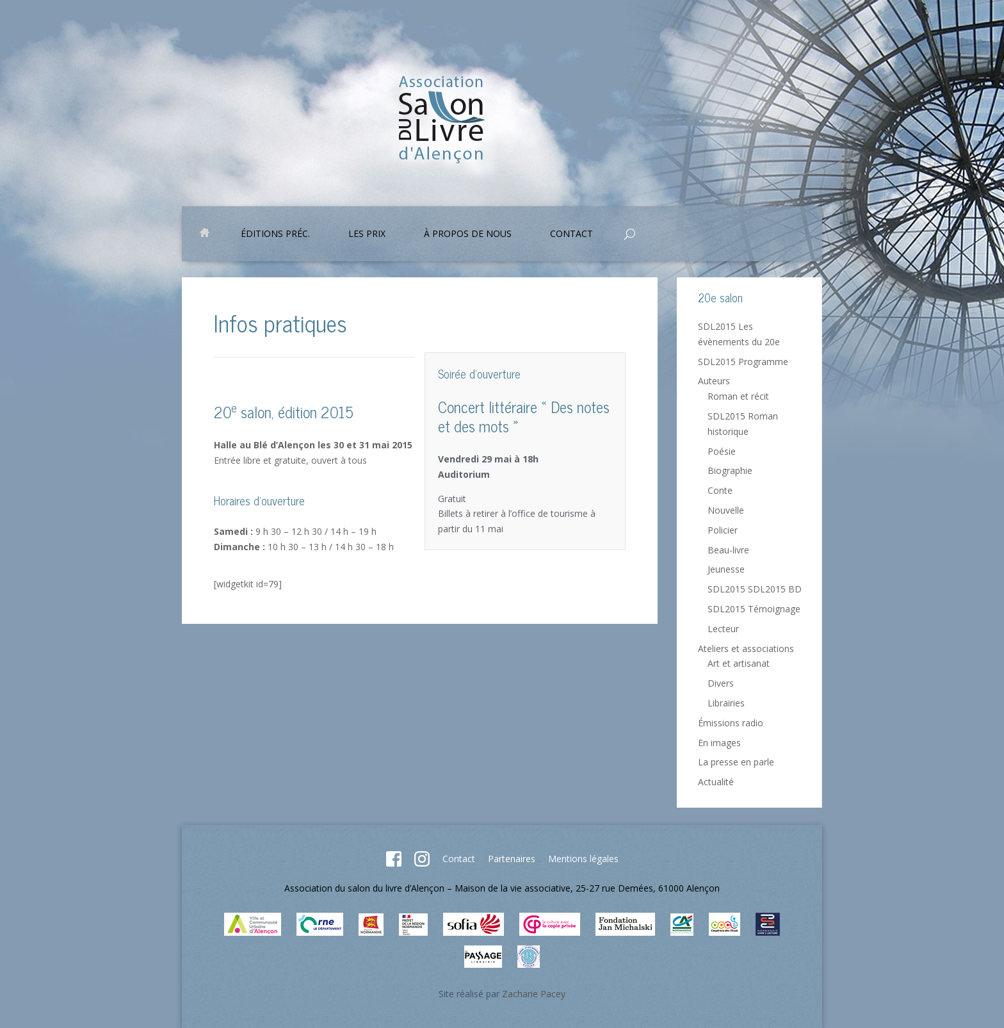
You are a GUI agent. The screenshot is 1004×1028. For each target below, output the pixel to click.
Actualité (716, 782)
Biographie (730, 470)
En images (719, 743)
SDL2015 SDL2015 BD (755, 589)
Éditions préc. (275, 234)
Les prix (366, 234)
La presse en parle (736, 762)
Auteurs (714, 381)
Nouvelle (726, 510)
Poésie (722, 451)
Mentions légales (583, 859)
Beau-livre (728, 550)
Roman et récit (738, 396)
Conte (720, 490)
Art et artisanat (739, 663)
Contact (571, 234)
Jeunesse (726, 569)
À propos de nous (468, 234)
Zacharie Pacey (533, 994)
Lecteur (723, 629)
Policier (723, 530)
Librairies (726, 703)
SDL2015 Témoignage (754, 609)
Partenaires (511, 859)
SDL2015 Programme (743, 361)
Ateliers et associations (746, 648)
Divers (721, 683)
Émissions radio (730, 723)
